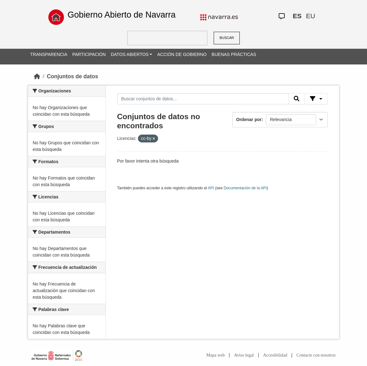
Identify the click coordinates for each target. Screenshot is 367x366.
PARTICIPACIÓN (89, 54)
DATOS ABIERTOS (130, 54)
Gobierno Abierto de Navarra (122, 14)
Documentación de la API (245, 188)
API (211, 188)
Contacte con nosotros (316, 355)
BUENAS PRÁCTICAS (234, 54)
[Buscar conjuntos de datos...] (203, 98)
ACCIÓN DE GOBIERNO (181, 54)
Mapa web (215, 355)
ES (297, 15)
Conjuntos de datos (72, 76)
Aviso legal (244, 355)
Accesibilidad (275, 355)
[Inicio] (37, 76)
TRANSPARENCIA (48, 54)
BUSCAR (227, 38)
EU (310, 15)
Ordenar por (249, 119)
